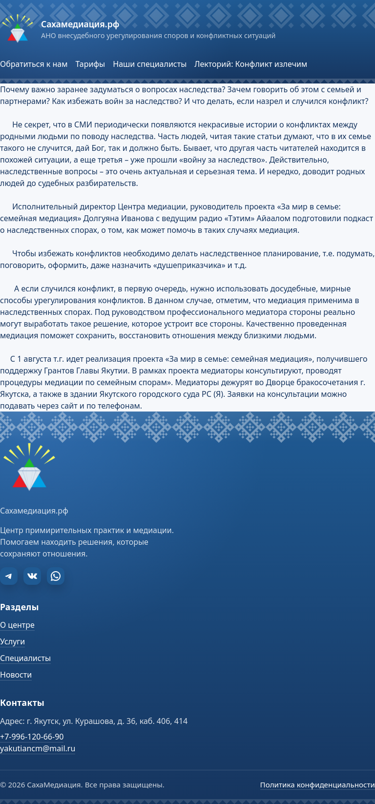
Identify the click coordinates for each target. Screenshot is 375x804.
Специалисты (25, 658)
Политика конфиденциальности (317, 784)
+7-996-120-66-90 (31, 736)
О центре (17, 624)
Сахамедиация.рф (80, 24)
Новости (16, 674)
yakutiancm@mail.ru (37, 748)
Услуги (12, 641)
